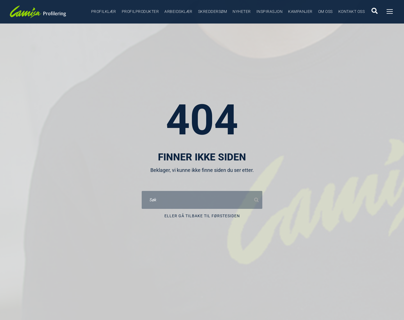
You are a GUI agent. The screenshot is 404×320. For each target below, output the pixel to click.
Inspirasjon (269, 11)
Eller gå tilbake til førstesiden (202, 216)
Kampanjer (300, 11)
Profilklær (103, 11)
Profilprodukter (140, 11)
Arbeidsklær (178, 11)
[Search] (256, 200)
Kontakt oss (351, 11)
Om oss (325, 11)
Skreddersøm (212, 11)
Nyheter (242, 11)
